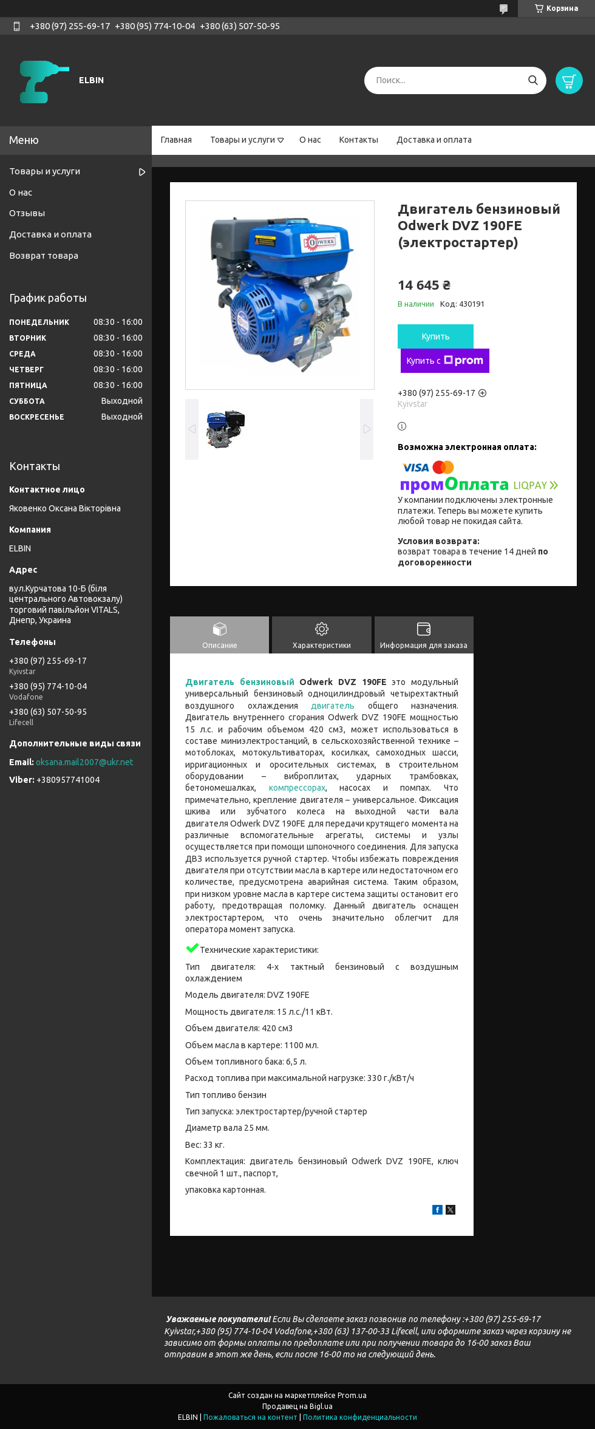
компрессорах (297, 788)
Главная (176, 140)
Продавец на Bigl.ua (297, 1406)
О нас (310, 140)
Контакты (358, 140)
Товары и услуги (242, 140)
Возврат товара (43, 255)
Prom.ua (352, 1395)
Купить (436, 336)
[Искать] (532, 80)
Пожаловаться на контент (250, 1417)
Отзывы (27, 213)
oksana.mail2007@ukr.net (84, 762)
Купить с (445, 360)
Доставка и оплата (434, 140)
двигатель (333, 706)
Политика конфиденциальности (360, 1417)
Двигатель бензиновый (239, 682)
